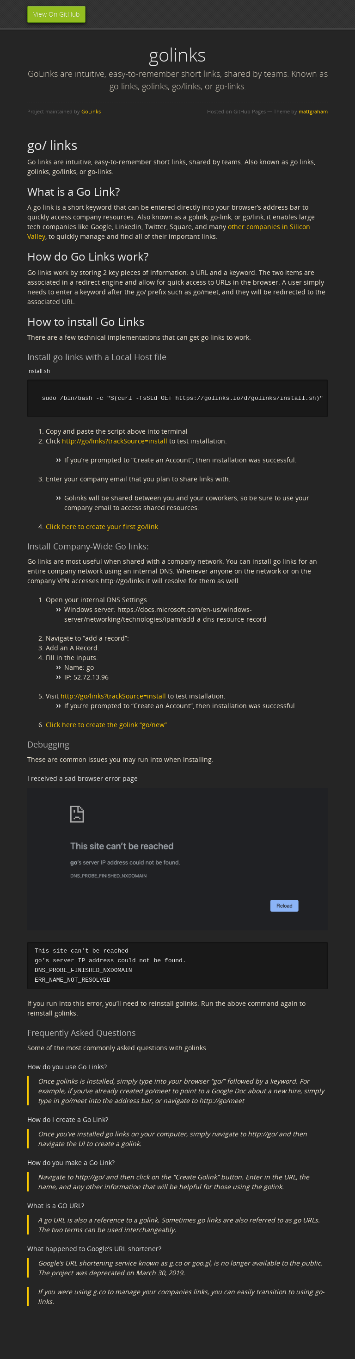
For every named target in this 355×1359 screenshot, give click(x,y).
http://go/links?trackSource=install (114, 441)
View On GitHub (56, 14)
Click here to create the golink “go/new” (106, 725)
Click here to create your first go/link (102, 527)
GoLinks (91, 111)
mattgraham (313, 111)
